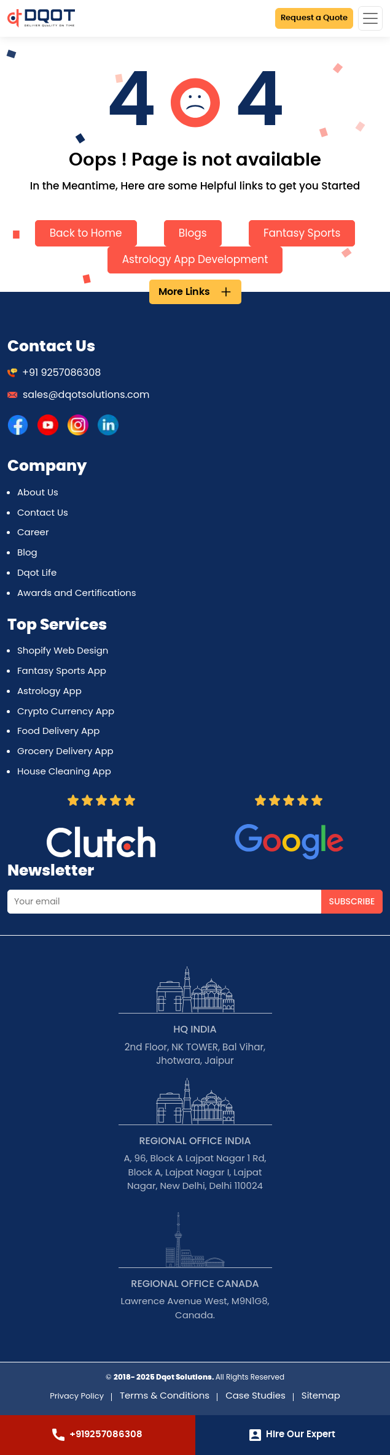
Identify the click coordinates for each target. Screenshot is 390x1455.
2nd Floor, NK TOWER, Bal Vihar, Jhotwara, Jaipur (195, 1054)
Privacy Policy (77, 1396)
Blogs (193, 233)
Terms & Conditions (164, 1395)
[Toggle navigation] (370, 18)
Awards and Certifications (76, 592)
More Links (184, 292)
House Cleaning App (64, 771)
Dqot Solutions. (185, 1377)
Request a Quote (314, 18)
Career (33, 531)
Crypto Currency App (65, 711)
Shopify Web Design (62, 650)
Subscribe (352, 901)
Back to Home (86, 233)
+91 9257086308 (54, 372)
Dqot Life (37, 572)
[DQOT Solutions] (17, 424)
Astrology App (49, 690)
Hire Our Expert (292, 1435)
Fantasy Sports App (61, 670)
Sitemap (321, 1395)
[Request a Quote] (314, 18)
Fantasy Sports (301, 233)
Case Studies (255, 1395)
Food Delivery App (58, 730)
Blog (27, 552)
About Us (37, 492)
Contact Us (42, 512)
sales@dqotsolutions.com (78, 395)
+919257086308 (97, 1435)
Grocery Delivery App (65, 750)
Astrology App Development (195, 259)
